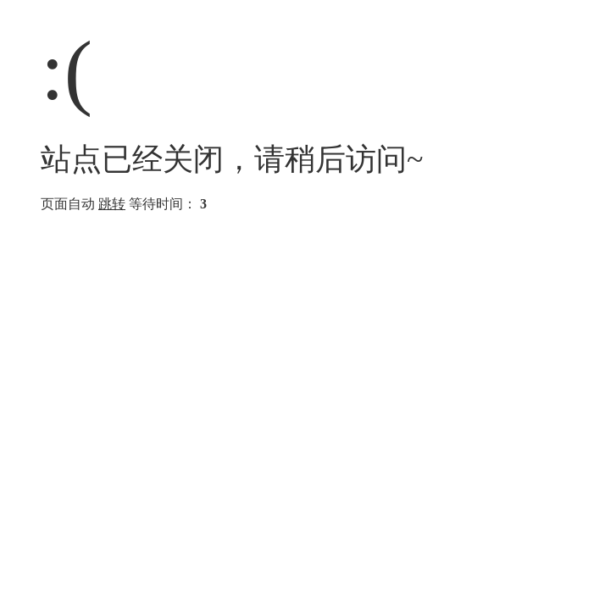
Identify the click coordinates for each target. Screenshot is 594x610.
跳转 (111, 204)
